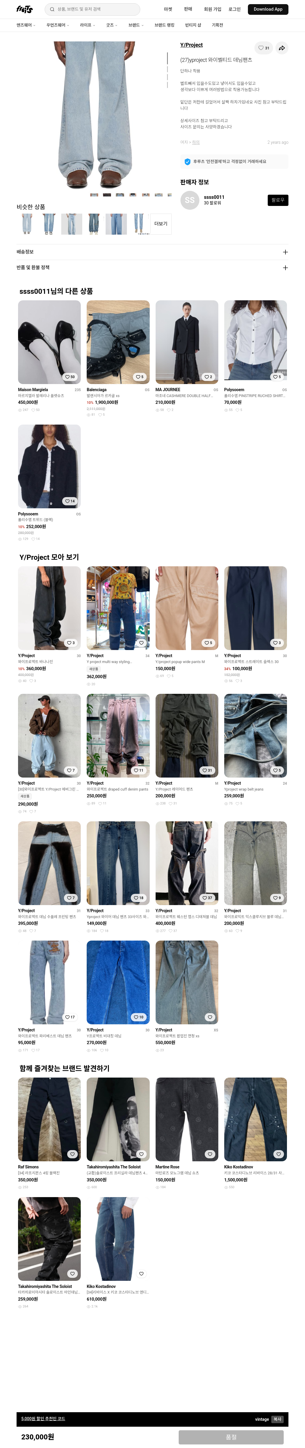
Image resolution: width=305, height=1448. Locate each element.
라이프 (88, 25)
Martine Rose (168, 1167)
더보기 (160, 224)
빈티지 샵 (193, 25)
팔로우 (278, 200)
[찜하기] (263, 47)
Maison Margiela (33, 389)
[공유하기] (282, 48)
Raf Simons (28, 1167)
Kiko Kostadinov (238, 1167)
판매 (188, 9)
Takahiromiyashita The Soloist (114, 1167)
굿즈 (112, 25)
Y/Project (191, 45)
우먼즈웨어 (58, 25)
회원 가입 (213, 9)
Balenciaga (96, 389)
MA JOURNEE (168, 389)
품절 (231, 1437)
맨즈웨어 (26, 25)
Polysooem (234, 389)
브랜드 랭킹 (165, 25)
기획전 (217, 25)
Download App (268, 9)
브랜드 (136, 25)
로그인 (235, 9)
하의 (196, 142)
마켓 (168, 9)
